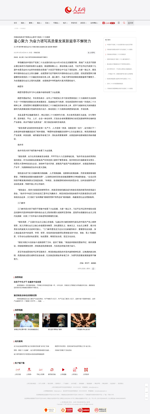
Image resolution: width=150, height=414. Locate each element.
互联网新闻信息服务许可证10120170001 (48, 394)
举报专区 (74, 23)
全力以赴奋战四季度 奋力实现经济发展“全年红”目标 (31, 346)
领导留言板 (52, 370)
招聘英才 (58, 383)
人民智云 (74, 370)
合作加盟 (73, 383)
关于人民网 (41, 383)
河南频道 (23, 28)
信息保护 (113, 383)
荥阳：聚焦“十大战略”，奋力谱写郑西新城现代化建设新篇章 (34, 350)
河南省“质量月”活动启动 (63, 350)
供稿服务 (81, 383)
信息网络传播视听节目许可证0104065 (35, 398)
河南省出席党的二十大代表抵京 (116, 54)
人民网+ (29, 370)
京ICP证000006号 (102, 398)
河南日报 (37, 52)
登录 (131, 23)
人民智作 (86, 370)
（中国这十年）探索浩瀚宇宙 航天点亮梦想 (120, 74)
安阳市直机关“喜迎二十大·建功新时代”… (119, 59)
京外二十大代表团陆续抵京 (115, 83)
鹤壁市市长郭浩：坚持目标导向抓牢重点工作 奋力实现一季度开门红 (78, 346)
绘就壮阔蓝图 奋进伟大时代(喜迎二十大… (119, 78)
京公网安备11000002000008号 (117, 398)
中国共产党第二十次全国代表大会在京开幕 (119, 44)
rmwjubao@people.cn (101, 391)
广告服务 (66, 383)
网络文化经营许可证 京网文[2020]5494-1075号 (61, 398)
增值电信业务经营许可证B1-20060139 (72, 394)
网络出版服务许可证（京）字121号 (85, 398)
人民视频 (63, 370)
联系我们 (120, 383)
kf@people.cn (58, 391)
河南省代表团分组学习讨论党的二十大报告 (119, 49)
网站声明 (97, 383)
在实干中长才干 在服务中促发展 (27, 282)
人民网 (16, 28)
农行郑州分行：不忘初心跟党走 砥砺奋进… (120, 69)
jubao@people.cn (93, 387)
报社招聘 (50, 383)
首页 (15, 23)
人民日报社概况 (31, 383)
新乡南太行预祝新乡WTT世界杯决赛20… (119, 64)
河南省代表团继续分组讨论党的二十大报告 (120, 88)
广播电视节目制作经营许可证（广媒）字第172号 (99, 394)
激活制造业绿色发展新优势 (25, 295)
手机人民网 (40, 370)
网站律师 (105, 383)
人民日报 (17, 370)
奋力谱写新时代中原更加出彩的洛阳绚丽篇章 (29, 354)
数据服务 (89, 383)
